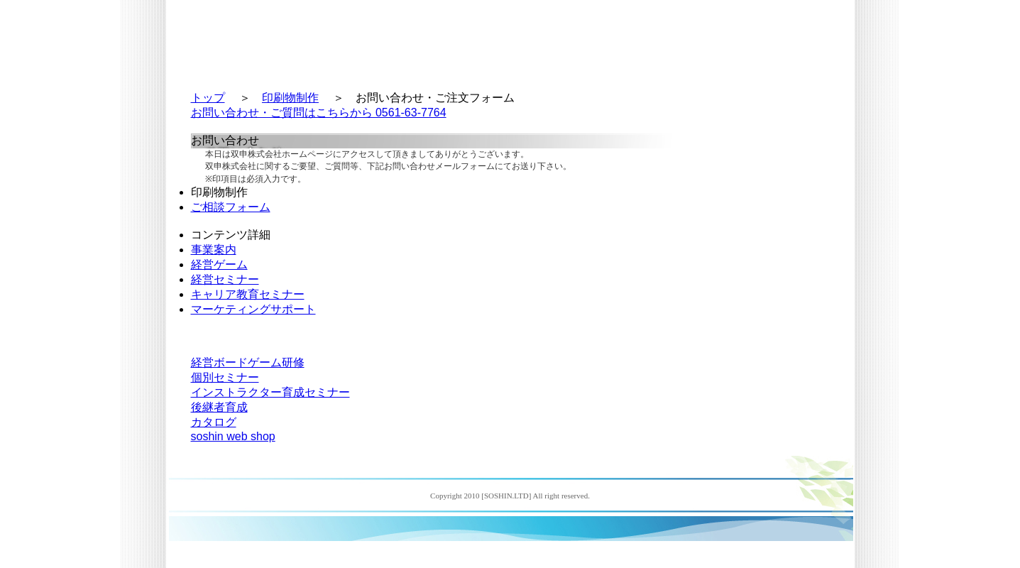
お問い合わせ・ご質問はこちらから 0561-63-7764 (318, 112)
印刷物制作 (290, 98)
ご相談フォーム (230, 207)
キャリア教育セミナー (248, 294)
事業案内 (213, 250)
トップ (208, 98)
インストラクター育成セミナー (270, 392)
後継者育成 (219, 407)
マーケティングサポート (253, 309)
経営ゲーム (219, 264)
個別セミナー (225, 377)
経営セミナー (225, 279)
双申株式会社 (252, 39)
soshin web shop (233, 436)
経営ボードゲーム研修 (248, 362)
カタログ (213, 422)
